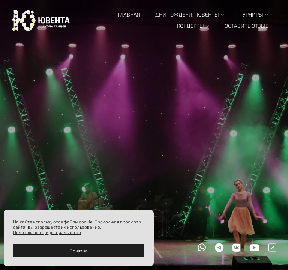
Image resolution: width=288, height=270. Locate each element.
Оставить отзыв (247, 25)
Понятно (79, 250)
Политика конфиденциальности (47, 232)
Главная (129, 14)
